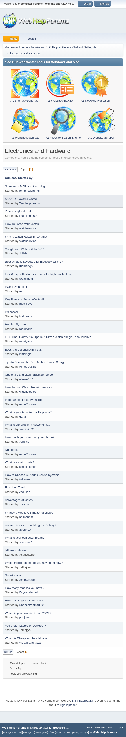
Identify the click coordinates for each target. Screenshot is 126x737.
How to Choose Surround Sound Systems (32, 475)
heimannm (26, 517)
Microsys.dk (41, 732)
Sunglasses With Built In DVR (24, 249)
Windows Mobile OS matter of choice (29, 512)
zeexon (24, 504)
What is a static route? (19, 462)
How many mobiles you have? (24, 588)
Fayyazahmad (28, 592)
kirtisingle (25, 354)
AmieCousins (28, 366)
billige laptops (67, 705)
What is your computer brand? (24, 537)
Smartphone (13, 575)
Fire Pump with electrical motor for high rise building (38, 274)
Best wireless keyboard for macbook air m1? (34, 261)
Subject (10, 178)
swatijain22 (26, 429)
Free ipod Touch (15, 487)
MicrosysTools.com (12, 732)
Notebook (11, 449)
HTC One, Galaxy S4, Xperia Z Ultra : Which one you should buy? (48, 337)
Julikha (23, 253)
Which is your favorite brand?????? (28, 613)
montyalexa (26, 341)
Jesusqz (24, 492)
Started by (25, 178)
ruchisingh (26, 266)
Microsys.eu (28, 732)
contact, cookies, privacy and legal (72, 732)
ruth (21, 291)
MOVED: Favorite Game (21, 198)
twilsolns (24, 479)
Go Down (10, 169)
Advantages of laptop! (19, 500)
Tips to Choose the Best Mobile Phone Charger (35, 362)
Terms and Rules (103, 727)
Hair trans (25, 316)
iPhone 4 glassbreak (18, 211)
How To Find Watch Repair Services (28, 387)
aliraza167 (26, 379)
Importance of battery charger (24, 399)
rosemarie (25, 328)
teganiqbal (26, 278)
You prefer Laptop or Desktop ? (25, 625)
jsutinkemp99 (28, 215)
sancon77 (25, 542)
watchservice (27, 228)
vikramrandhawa (30, 642)
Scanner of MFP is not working (25, 186)
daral (22, 416)
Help (89, 727)
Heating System (15, 324)
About (65, 728)
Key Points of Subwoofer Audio (25, 299)
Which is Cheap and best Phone (26, 638)
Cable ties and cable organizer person (30, 374)
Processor (11, 312)
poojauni (24, 617)
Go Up (8, 652)
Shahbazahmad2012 (32, 605)
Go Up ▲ (119, 727)
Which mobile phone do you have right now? (34, 562)
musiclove (25, 303)
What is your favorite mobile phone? (28, 412)
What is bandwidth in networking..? (27, 424)
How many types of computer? (25, 600)
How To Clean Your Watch (22, 224)
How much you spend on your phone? (30, 437)
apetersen (25, 529)
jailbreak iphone (15, 550)
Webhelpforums (29, 203)
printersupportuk (29, 190)
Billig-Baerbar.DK (83, 700)
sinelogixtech (27, 466)
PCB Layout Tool (16, 286)
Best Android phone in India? (23, 349)
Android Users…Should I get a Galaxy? (30, 525)
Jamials (24, 441)
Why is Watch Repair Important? (26, 236)
